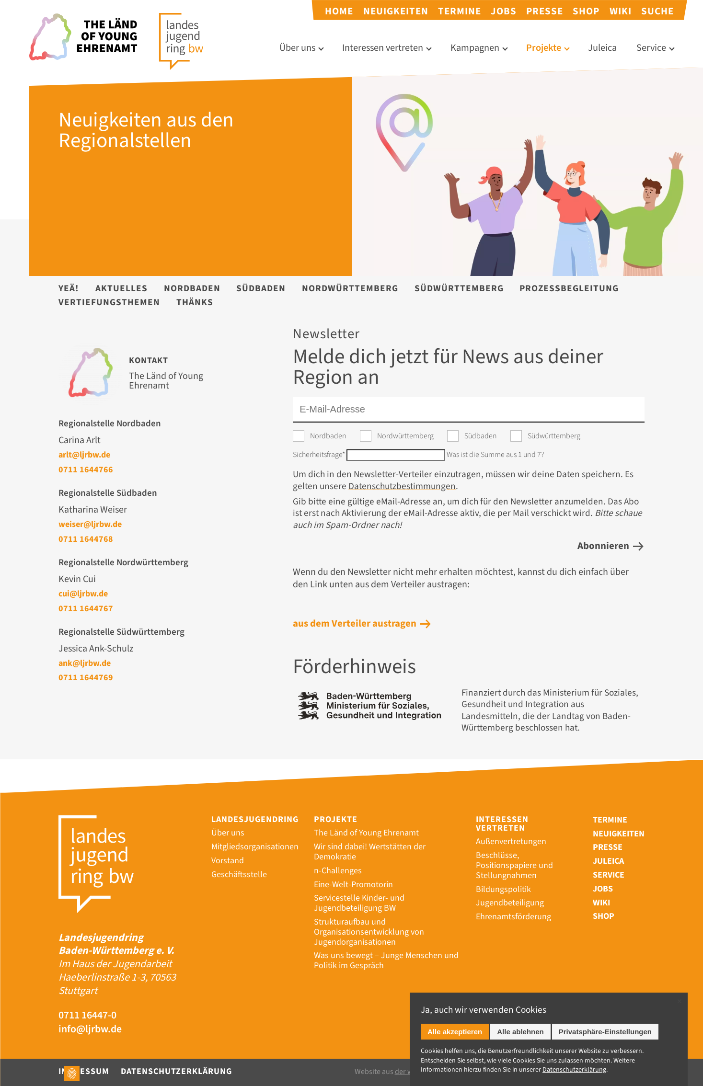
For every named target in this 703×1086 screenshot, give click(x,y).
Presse (544, 11)
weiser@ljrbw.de (90, 524)
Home (339, 11)
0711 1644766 (85, 469)
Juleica (602, 48)
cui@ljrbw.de (83, 593)
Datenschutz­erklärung (574, 1070)
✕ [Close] (679, 1001)
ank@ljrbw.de (84, 663)
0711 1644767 (85, 608)
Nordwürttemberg (350, 288)
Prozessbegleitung (569, 288)
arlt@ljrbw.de (84, 454)
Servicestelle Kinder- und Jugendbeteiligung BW (359, 903)
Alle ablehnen (520, 1032)
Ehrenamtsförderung (513, 917)
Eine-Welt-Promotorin (353, 885)
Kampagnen (474, 48)
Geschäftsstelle (239, 874)
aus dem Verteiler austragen (354, 623)
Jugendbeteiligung (510, 903)
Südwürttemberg (459, 288)
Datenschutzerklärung (176, 1071)
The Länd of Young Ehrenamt (366, 833)
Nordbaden (192, 288)
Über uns (297, 48)
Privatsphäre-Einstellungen (605, 1032)
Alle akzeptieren (454, 1032)
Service (651, 48)
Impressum (83, 1071)
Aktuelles (121, 288)
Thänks (194, 302)
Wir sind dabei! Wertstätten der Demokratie (370, 852)
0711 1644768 (85, 539)
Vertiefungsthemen (109, 302)
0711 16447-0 (87, 1016)
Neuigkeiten (395, 11)
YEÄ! (68, 288)
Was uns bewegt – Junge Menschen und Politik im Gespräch (386, 960)
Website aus (402, 1072)
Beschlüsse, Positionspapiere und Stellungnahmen (514, 865)
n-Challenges (338, 871)
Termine (459, 11)
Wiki (621, 11)
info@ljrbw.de (90, 1030)
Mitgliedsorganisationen (255, 847)
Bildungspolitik (503, 889)
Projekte (543, 48)
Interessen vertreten (382, 48)
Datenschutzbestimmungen (402, 486)
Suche (657, 11)
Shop (586, 11)
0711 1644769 (85, 677)
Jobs (504, 11)
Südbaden (261, 288)
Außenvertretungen (511, 841)
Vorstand (227, 861)
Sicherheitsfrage (319, 454)
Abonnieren (603, 546)
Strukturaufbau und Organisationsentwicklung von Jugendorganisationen (369, 932)
